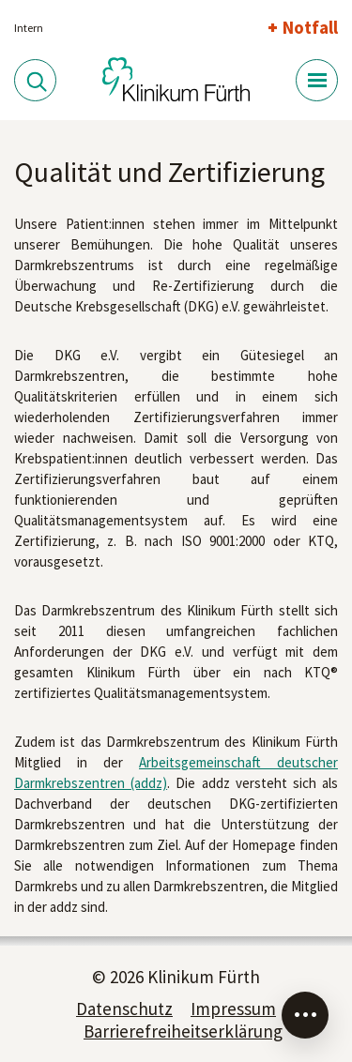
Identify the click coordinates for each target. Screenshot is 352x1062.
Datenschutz (124, 1008)
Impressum (233, 1008)
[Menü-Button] (317, 80)
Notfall (310, 27)
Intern (28, 28)
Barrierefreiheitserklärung (183, 1031)
